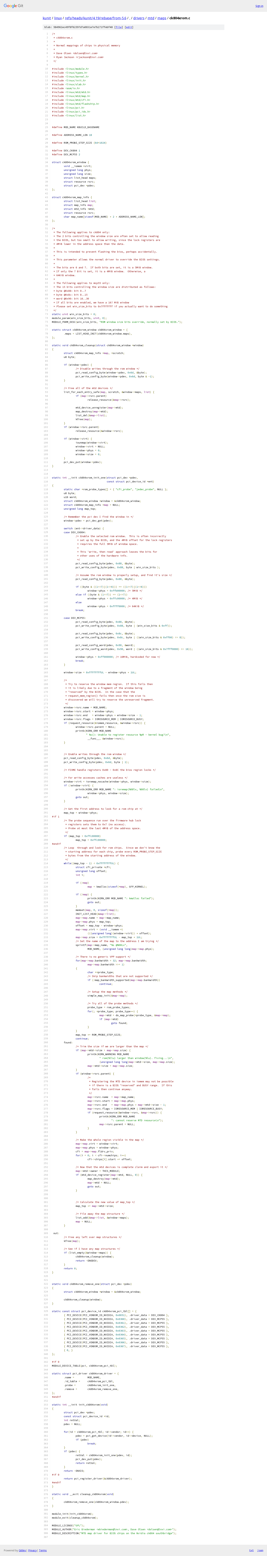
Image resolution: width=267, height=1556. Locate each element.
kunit (47, 18)
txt (251, 1550)
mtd (151, 18)
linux (58, 18)
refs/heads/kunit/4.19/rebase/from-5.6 (95, 18)
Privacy (32, 1550)
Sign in (259, 6)
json (260, 1550)
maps (161, 18)
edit (129, 27)
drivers (138, 18)
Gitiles (22, 1550)
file (119, 27)
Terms (43, 1550)
